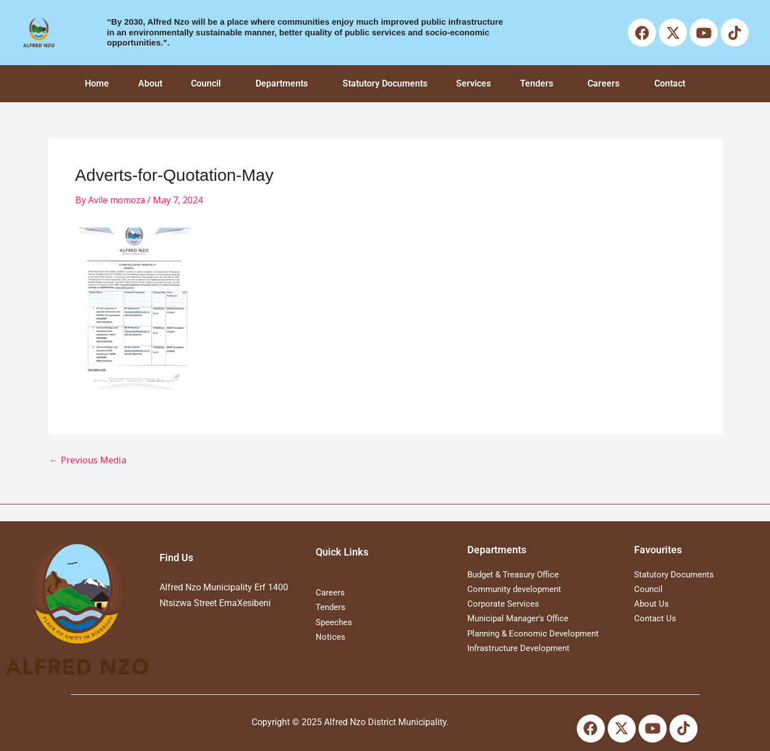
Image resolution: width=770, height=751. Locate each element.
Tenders (536, 83)
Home (97, 83)
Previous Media (87, 460)
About (150, 83)
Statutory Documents (385, 83)
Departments (282, 83)
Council (206, 83)
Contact (669, 83)
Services (473, 83)
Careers (603, 83)
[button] (209, 84)
